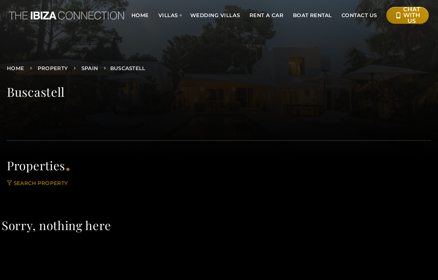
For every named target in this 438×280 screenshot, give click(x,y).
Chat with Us (407, 15)
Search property (37, 183)
